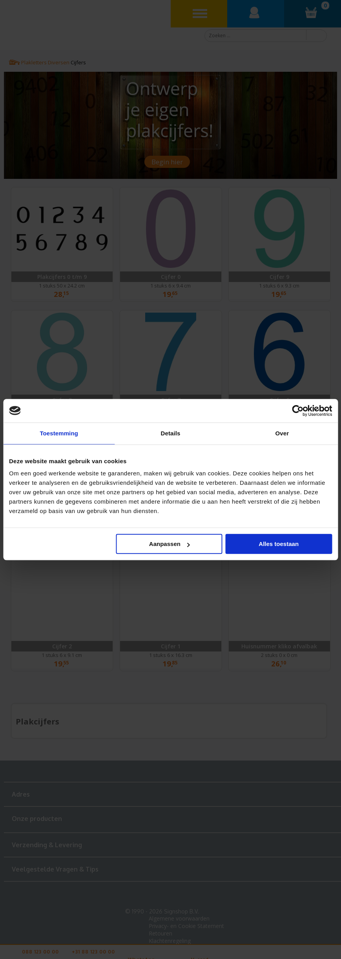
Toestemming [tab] (59, 433)
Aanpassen (169, 543)
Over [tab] (282, 433)
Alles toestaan (279, 543)
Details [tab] (171, 433)
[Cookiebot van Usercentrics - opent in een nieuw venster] (297, 411)
